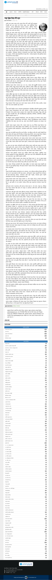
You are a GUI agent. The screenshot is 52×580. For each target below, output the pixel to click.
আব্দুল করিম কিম (26, 367)
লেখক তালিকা (26, 341)
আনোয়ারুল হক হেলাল (26, 356)
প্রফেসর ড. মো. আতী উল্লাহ (26, 488)
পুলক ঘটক (26, 486)
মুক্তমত (11, 12)
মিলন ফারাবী (26, 525)
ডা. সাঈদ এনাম (26, 460)
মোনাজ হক (26, 540)
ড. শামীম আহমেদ (26, 456)
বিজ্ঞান (15, 12)
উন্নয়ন (28, 12)
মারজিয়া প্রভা (26, 516)
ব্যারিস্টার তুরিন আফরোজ (26, 512)
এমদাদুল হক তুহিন (26, 408)
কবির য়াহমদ (26, 412)
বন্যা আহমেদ (26, 503)
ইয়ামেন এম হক (26, 397)
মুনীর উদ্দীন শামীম (26, 529)
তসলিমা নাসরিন (26, 466)
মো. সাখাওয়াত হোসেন (26, 536)
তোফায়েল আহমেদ (26, 471)
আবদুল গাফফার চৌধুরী (26, 360)
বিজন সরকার (26, 505)
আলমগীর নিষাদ (26, 384)
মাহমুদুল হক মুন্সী (26, 523)
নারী (32, 12)
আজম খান (26, 352)
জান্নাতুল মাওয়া (26, 436)
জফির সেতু (26, 428)
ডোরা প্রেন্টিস (26, 462)
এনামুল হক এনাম (26, 406)
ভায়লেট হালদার (26, 514)
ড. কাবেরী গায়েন (26, 447)
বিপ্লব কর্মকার (26, 508)
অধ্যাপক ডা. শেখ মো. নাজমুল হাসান (26, 348)
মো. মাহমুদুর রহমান (26, 534)
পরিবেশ (37, 12)
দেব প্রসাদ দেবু (26, 477)
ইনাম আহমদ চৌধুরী (26, 393)
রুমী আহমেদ (26, 551)
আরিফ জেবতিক (26, 378)
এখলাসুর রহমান (26, 404)
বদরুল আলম (26, 501)
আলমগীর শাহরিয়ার (26, 386)
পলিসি (41, 12)
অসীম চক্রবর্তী (26, 350)
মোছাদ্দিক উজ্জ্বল (26, 538)
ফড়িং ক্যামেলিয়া (26, 495)
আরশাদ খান (26, 376)
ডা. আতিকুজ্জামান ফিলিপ (26, 458)
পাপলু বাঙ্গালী (26, 484)
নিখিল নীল (26, 482)
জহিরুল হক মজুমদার (26, 432)
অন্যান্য (45, 12)
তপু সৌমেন (26, 464)
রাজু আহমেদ (26, 549)
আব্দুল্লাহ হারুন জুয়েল (26, 371)
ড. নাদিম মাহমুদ (26, 449)
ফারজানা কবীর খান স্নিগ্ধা (26, 499)
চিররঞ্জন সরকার (26, 425)
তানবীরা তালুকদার (26, 469)
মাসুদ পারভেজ (26, 521)
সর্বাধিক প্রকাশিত (26, 327)
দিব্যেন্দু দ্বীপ (26, 473)
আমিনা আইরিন (26, 373)
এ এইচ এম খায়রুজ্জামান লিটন (26, 399)
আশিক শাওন (26, 391)
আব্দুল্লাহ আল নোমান (26, 369)
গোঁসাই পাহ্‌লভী (26, 423)
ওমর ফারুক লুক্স (26, 410)
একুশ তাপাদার (26, 402)
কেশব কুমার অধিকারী (26, 419)
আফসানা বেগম (26, 358)
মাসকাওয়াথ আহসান (26, 329)
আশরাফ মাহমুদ (26, 389)
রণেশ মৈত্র (26, 331)
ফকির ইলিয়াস (26, 490)
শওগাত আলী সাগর (26, 557)
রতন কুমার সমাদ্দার (26, 544)
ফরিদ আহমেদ (26, 497)
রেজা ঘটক (26, 553)
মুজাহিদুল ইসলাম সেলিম (26, 527)
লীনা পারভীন (26, 555)
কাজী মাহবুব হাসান (26, 417)
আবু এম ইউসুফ (26, 363)
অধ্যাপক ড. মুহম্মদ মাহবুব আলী (26, 345)
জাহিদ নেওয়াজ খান (26, 438)
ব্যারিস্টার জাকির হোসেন (26, 510)
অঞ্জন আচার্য (26, 343)
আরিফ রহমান (26, 380)
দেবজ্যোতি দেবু (26, 479)
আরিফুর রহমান (26, 382)
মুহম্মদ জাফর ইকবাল (26, 333)
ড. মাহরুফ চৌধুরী (26, 451)
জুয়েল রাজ (26, 336)
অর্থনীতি (19, 12)
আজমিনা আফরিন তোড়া (26, 354)
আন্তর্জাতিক (24, 12)
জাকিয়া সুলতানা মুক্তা (26, 434)
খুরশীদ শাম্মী (26, 421)
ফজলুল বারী (26, 492)
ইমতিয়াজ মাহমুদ (26, 338)
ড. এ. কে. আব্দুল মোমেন (26, 445)
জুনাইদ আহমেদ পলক (26, 441)
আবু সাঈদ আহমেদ (26, 365)
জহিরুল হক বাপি (26, 430)
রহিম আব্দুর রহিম (26, 546)
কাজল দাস (26, 415)
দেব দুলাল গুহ (26, 475)
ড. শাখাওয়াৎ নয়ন (26, 453)
